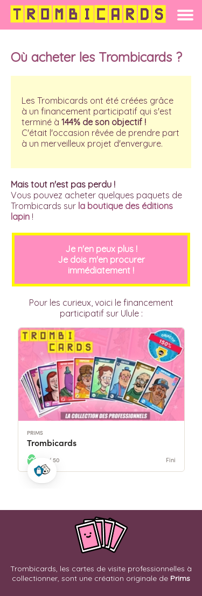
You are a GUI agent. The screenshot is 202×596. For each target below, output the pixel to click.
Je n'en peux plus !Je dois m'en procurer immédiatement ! (101, 259)
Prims (180, 578)
